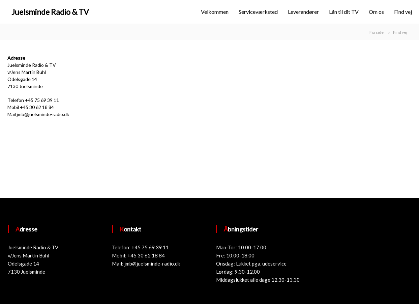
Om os (376, 11)
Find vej (403, 11)
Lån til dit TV (344, 11)
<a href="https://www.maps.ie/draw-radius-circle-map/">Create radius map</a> (251, 121)
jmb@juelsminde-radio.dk (152, 263)
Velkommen (215, 11)
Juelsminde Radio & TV (50, 12)
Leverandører (303, 11)
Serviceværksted (258, 11)
